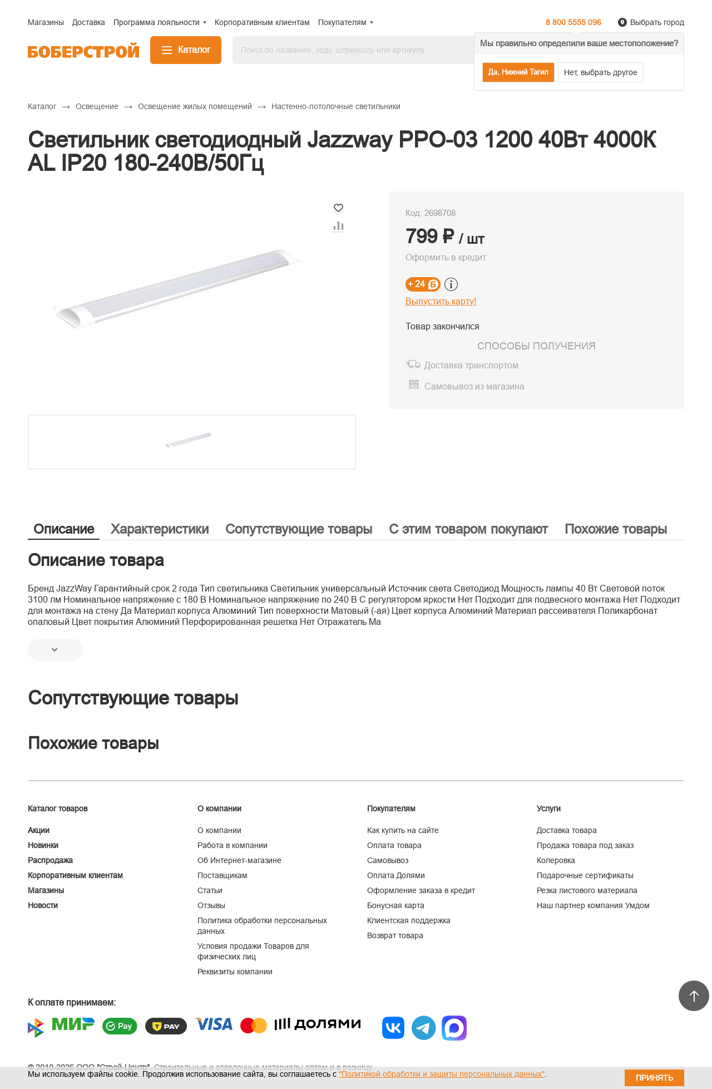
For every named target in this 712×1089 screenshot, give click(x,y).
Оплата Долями (396, 875)
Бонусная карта (395, 905)
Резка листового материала (587, 890)
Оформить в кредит (446, 257)
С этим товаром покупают (468, 528)
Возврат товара (395, 935)
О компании (219, 830)
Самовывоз (387, 860)
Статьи (209, 890)
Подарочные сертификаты (585, 875)
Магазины (46, 890)
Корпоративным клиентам (75, 875)
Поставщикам (222, 875)
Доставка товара (567, 830)
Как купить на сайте (403, 830)
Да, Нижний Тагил (518, 72)
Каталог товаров (57, 808)
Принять (654, 1077)
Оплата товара (394, 845)
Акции (39, 830)
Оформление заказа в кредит (421, 890)
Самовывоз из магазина (474, 386)
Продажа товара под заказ (585, 845)
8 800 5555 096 (573, 22)
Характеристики (160, 528)
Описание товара (96, 560)
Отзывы (211, 905)
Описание (63, 528)
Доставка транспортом (471, 365)
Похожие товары (616, 528)
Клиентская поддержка (409, 920)
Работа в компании (232, 845)
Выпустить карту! (441, 301)
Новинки (43, 845)
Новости (43, 905)
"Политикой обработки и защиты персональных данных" (442, 1074)
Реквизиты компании (235, 971)
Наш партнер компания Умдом (593, 905)
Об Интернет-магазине (239, 860)
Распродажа (50, 860)
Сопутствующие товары (298, 528)
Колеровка (556, 860)
